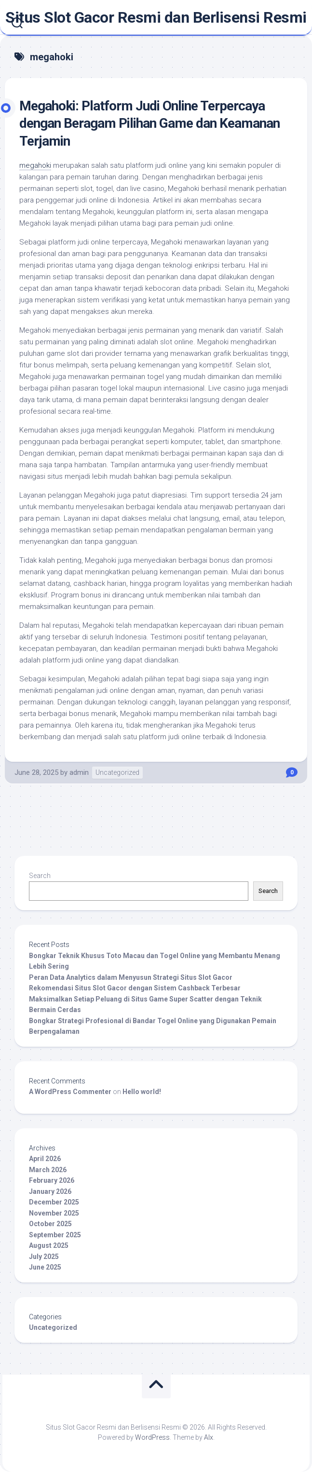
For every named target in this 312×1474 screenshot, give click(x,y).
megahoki (35, 165)
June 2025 (45, 1267)
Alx (208, 1437)
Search (40, 875)
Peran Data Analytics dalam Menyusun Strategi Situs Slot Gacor (130, 977)
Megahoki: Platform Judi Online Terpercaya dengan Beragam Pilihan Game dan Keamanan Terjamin (149, 123)
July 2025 (44, 1256)
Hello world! (141, 1091)
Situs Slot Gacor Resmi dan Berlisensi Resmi (156, 17)
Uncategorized (117, 772)
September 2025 (55, 1235)
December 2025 (54, 1202)
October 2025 (50, 1224)
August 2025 (48, 1245)
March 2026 (48, 1170)
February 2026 (51, 1180)
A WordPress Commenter (70, 1091)
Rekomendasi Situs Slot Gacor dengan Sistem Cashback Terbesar (135, 988)
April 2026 (45, 1159)
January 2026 (50, 1191)
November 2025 (54, 1213)
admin (79, 772)
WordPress (152, 1437)
